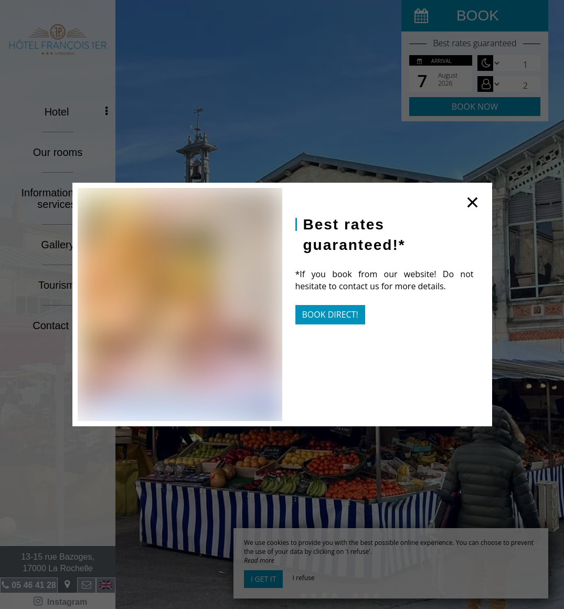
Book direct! (330, 314)
